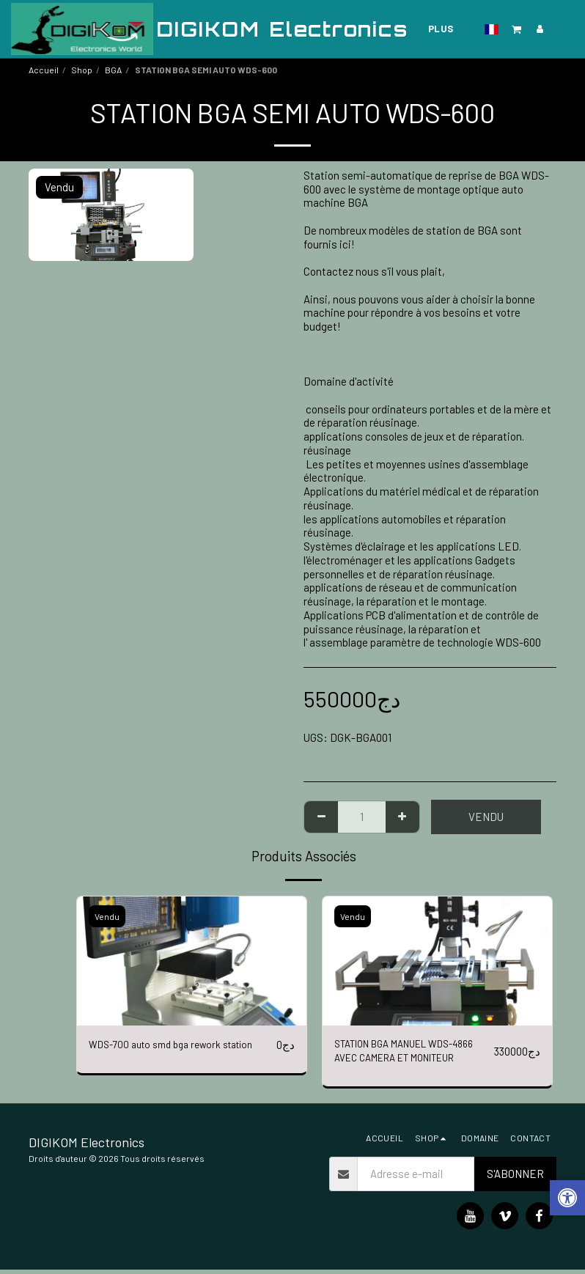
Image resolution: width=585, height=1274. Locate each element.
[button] (517, 28)
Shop (81, 70)
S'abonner (515, 1178)
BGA (113, 70)
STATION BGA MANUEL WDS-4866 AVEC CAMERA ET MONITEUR (404, 1054)
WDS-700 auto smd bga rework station (181, 1045)
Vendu (486, 816)
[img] (191, 961)
